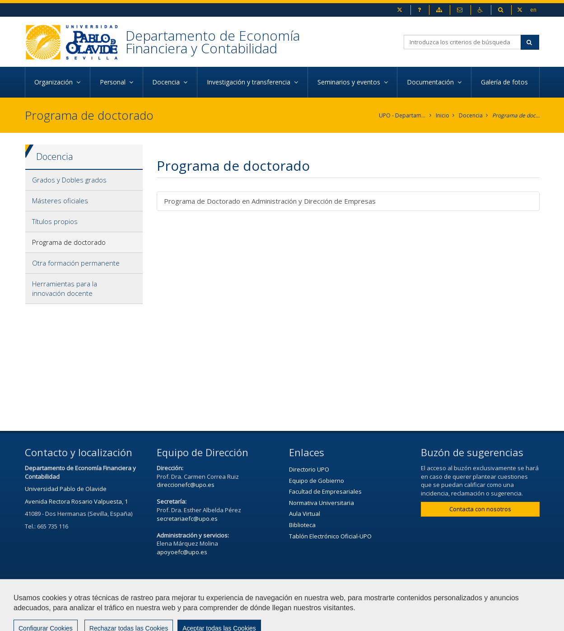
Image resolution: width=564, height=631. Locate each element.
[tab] (84, 180)
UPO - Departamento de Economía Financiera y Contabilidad (402, 115)
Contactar (300, 598)
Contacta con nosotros (480, 509)
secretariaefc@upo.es (187, 518)
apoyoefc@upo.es (182, 552)
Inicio (442, 115)
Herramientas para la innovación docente (64, 288)
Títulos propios (55, 221)
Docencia (471, 115)
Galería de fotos (505, 82)
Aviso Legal (348, 598)
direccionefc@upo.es (185, 485)
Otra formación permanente (76, 262)
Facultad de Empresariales (325, 491)
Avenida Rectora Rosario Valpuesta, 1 (76, 501)
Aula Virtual (304, 513)
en (533, 9)
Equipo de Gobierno (316, 481)
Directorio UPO (309, 469)
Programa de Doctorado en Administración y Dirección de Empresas (270, 201)
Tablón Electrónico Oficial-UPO (330, 536)
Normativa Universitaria (321, 503)
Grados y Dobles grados (69, 179)
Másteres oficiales (60, 200)
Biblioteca (302, 525)
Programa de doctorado (516, 115)
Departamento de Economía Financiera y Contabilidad (213, 41)
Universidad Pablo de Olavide (66, 489)
